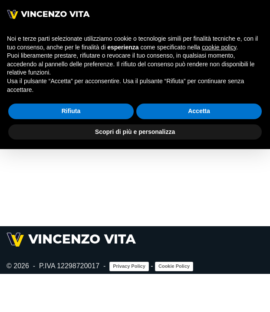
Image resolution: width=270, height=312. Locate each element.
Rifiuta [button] (71, 110)
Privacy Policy (129, 304)
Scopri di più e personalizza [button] (135, 131)
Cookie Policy (174, 304)
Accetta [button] (199, 110)
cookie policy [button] (219, 47)
